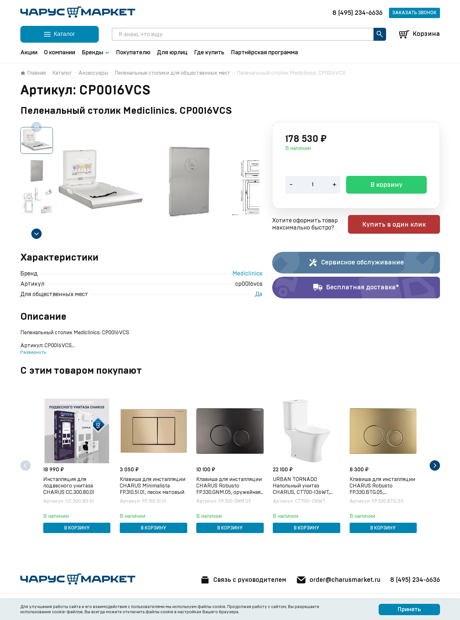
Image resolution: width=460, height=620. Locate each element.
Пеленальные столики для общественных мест (172, 73)
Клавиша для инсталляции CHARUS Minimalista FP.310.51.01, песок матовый (153, 485)
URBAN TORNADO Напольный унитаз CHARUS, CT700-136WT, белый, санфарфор (302, 485)
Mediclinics (247, 274)
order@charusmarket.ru (336, 580)
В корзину (386, 185)
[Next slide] (36, 234)
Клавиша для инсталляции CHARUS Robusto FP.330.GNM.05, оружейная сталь (229, 485)
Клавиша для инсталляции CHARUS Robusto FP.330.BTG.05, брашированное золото (382, 485)
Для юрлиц (172, 53)
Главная (33, 73)
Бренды (95, 53)
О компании (59, 53)
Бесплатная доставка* (356, 288)
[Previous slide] (36, 127)
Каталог (62, 73)
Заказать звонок (414, 13)
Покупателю (133, 53)
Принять (409, 610)
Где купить (209, 53)
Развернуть (33, 352)
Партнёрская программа (264, 53)
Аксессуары (93, 73)
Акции (28, 53)
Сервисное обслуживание (356, 263)
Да (258, 294)
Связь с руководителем (239, 580)
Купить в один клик (399, 225)
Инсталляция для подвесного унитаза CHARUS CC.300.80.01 (69, 485)
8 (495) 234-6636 (357, 13)
